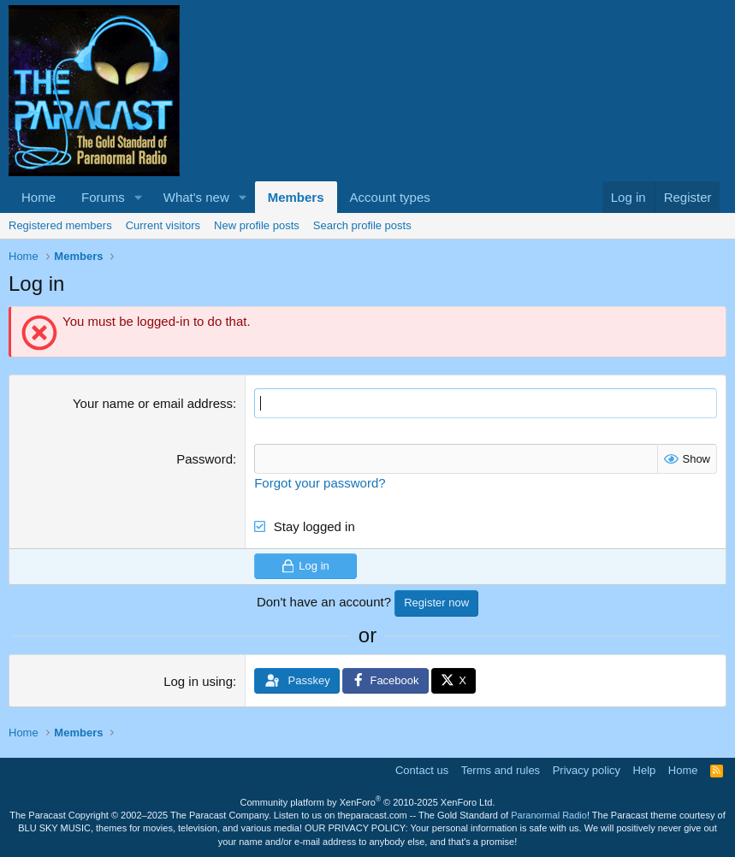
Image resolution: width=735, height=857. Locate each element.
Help (644, 770)
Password (204, 459)
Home (38, 197)
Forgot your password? (319, 483)
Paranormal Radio (549, 815)
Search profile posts (362, 225)
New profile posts (256, 225)
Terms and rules (500, 770)
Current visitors (163, 225)
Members (296, 197)
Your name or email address (153, 403)
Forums (103, 197)
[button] (139, 197)
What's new (196, 197)
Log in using (198, 681)
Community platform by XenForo (367, 802)
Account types (390, 197)
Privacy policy (586, 770)
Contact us (421, 770)
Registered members (60, 225)
